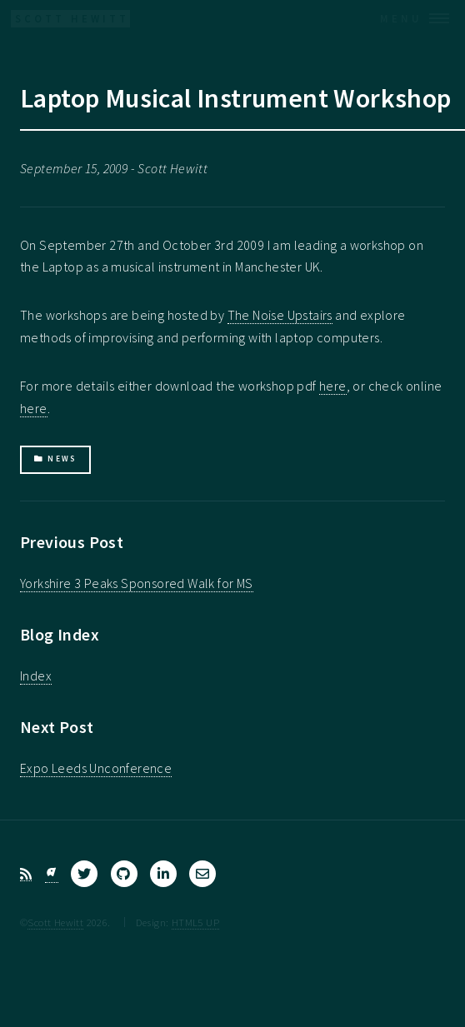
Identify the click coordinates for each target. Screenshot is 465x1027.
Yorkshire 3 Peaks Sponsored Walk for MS (136, 583)
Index (36, 675)
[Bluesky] (51, 874)
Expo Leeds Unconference (96, 768)
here (333, 385)
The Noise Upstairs (280, 315)
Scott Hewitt (55, 922)
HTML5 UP (195, 922)
